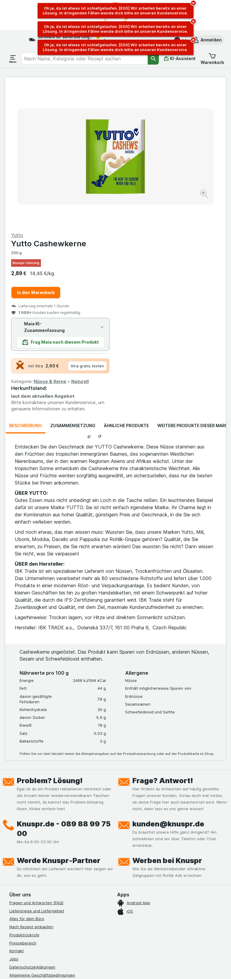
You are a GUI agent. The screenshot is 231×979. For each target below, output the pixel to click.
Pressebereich (22, 803)
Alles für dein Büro (26, 779)
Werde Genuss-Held (28, 851)
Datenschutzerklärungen (32, 827)
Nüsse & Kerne (160, 242)
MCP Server (20, 875)
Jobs (13, 819)
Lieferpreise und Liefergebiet (36, 771)
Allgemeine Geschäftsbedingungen (42, 835)
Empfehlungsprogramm (31, 867)
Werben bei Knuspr (167, 721)
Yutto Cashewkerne (159, 104)
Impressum (19, 843)
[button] (207, 40)
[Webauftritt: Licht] (113, 967)
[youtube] (41, 898)
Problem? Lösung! (50, 641)
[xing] (85, 898)
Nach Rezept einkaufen (31, 787)
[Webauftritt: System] (86, 967)
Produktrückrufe (24, 795)
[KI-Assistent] (179, 59)
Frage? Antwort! (162, 641)
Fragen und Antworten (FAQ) (36, 763)
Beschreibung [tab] (25, 286)
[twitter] (56, 898)
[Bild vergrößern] (94, 178)
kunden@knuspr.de (168, 684)
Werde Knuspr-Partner (58, 721)
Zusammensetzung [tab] (72, 286)
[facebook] (13, 898)
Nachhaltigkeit (22, 859)
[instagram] (27, 898)
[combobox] (84, 59)
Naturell (190, 242)
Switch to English (128, 942)
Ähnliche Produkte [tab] (126, 286)
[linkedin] (70, 898)
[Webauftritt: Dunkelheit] (144, 967)
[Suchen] (153, 59)
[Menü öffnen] (13, 59)
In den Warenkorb (146, 153)
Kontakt (16, 811)
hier (110, 927)
